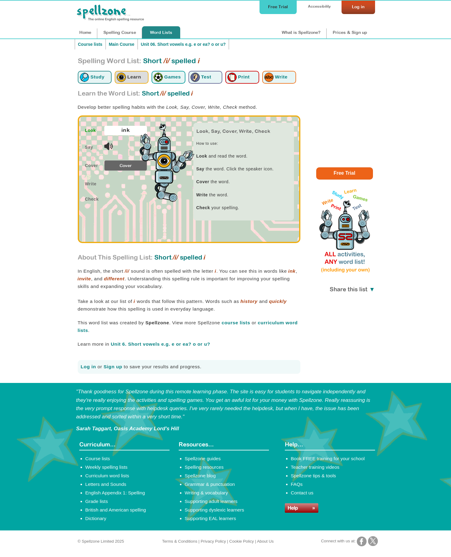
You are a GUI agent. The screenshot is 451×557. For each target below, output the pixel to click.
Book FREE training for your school (328, 458)
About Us (265, 541)
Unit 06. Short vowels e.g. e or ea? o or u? (183, 44)
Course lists (90, 44)
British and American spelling (115, 509)
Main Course (121, 44)
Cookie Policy (241, 541)
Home (85, 32)
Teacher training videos (315, 467)
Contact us (302, 492)
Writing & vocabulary (206, 492)
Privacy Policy (213, 541)
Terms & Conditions (180, 541)
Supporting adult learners (211, 501)
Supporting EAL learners (210, 518)
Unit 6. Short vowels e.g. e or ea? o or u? (160, 344)
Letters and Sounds (106, 484)
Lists (161, 32)
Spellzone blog (200, 475)
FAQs (297, 484)
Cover (126, 165)
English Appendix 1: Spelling (115, 492)
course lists (236, 322)
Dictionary (95, 518)
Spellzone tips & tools (313, 475)
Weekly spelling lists (106, 467)
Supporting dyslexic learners (214, 509)
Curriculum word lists (107, 475)
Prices (350, 32)
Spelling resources (204, 467)
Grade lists (96, 501)
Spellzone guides (203, 458)
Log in (88, 366)
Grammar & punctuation (210, 484)
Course (119, 32)
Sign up (113, 366)
